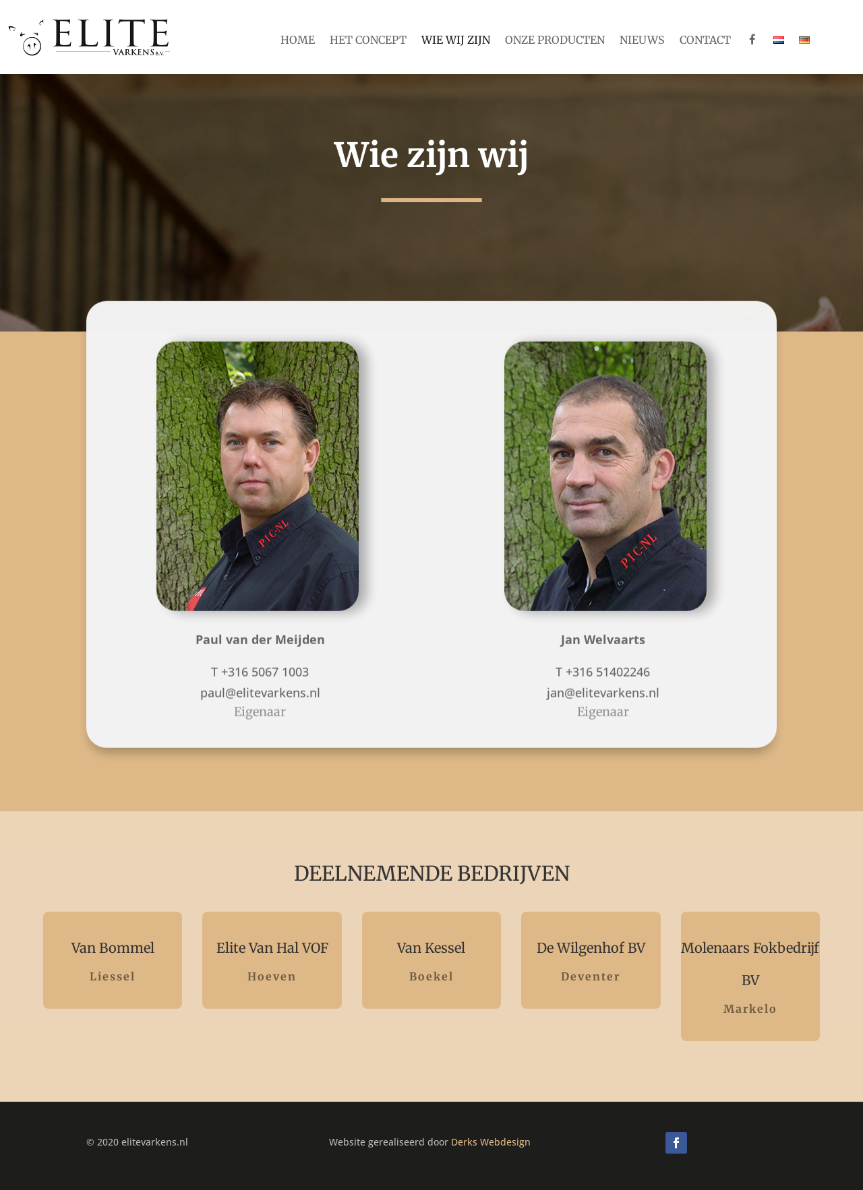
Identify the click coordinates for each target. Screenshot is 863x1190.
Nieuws (642, 40)
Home (297, 40)
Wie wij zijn (455, 40)
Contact (705, 40)
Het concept (368, 40)
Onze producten (555, 40)
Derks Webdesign (491, 1141)
